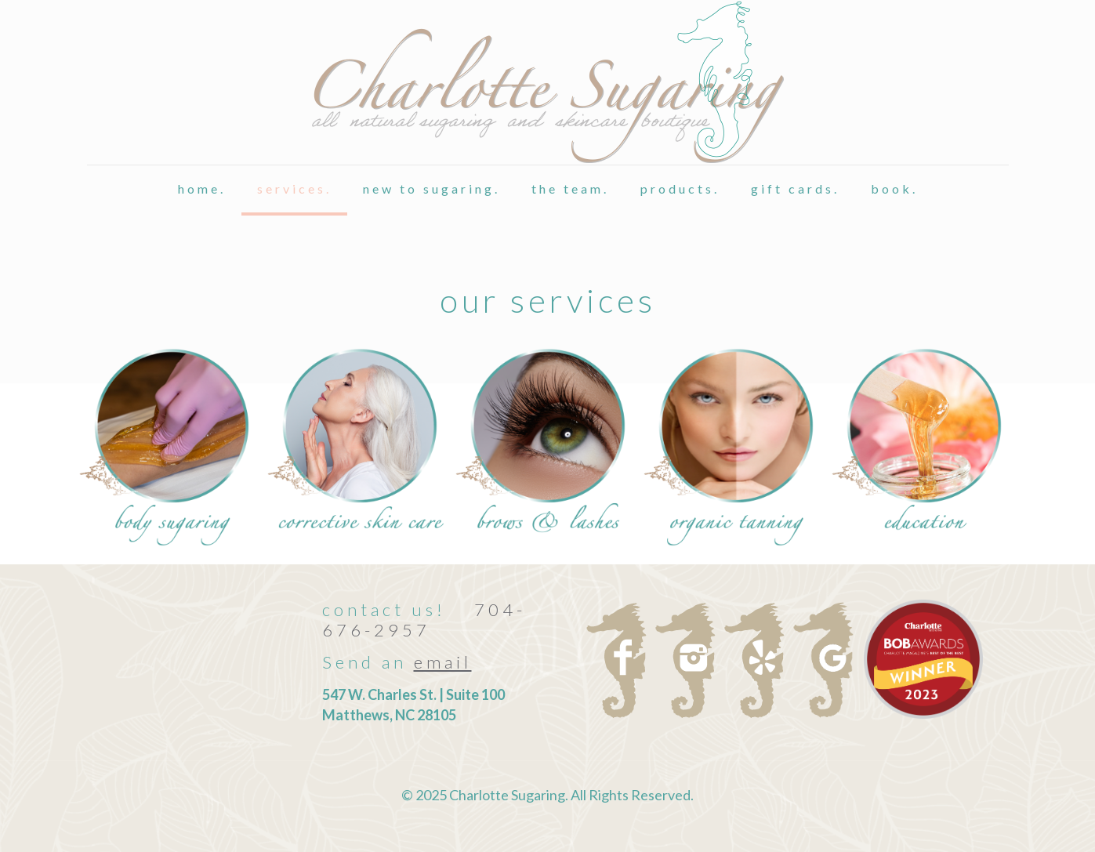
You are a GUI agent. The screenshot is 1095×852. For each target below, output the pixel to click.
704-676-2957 (424, 619)
